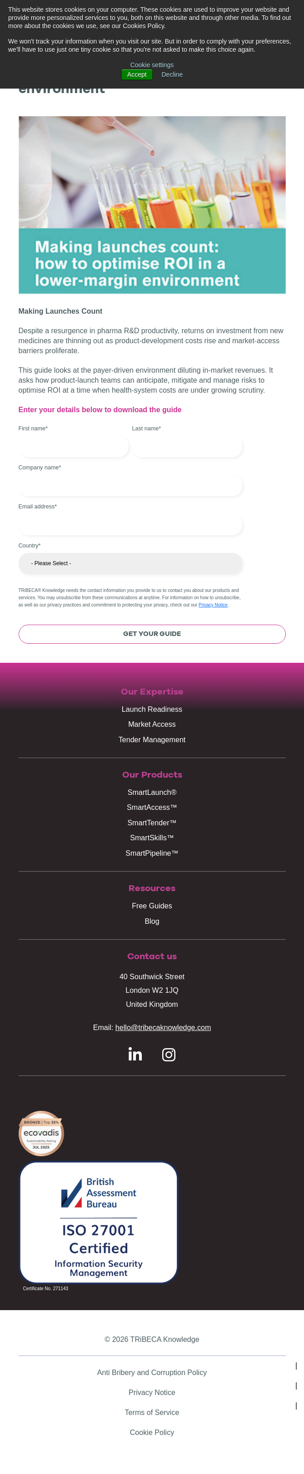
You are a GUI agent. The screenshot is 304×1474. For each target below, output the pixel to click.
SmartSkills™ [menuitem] (152, 837)
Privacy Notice (213, 604)
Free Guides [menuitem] (152, 906)
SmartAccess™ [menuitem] (152, 807)
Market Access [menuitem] (152, 724)
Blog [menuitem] (152, 921)
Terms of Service (152, 1412)
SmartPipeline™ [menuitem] (151, 853)
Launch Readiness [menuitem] (152, 709)
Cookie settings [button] (152, 65)
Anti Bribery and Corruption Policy (152, 1372)
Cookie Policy (152, 1432)
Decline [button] (172, 74)
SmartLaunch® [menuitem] (152, 792)
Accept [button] (137, 74)
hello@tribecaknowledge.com (163, 1027)
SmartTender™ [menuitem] (151, 822)
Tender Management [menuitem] (152, 739)
